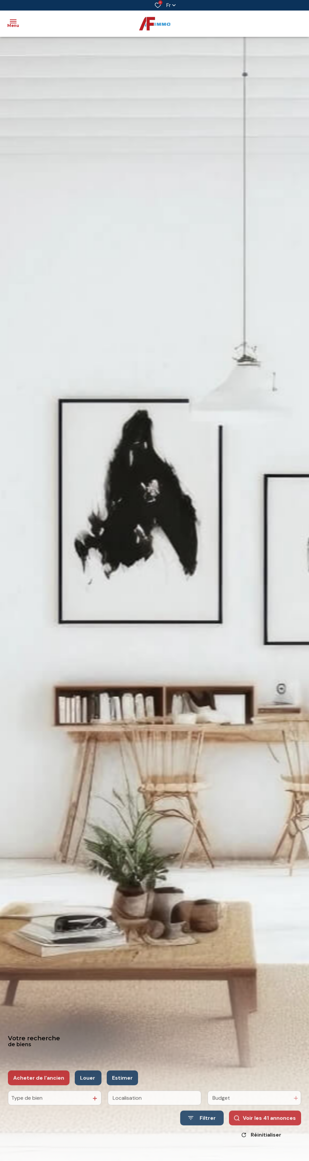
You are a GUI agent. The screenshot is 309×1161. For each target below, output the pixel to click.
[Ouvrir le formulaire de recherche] (202, 1125)
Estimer (122, 1085)
